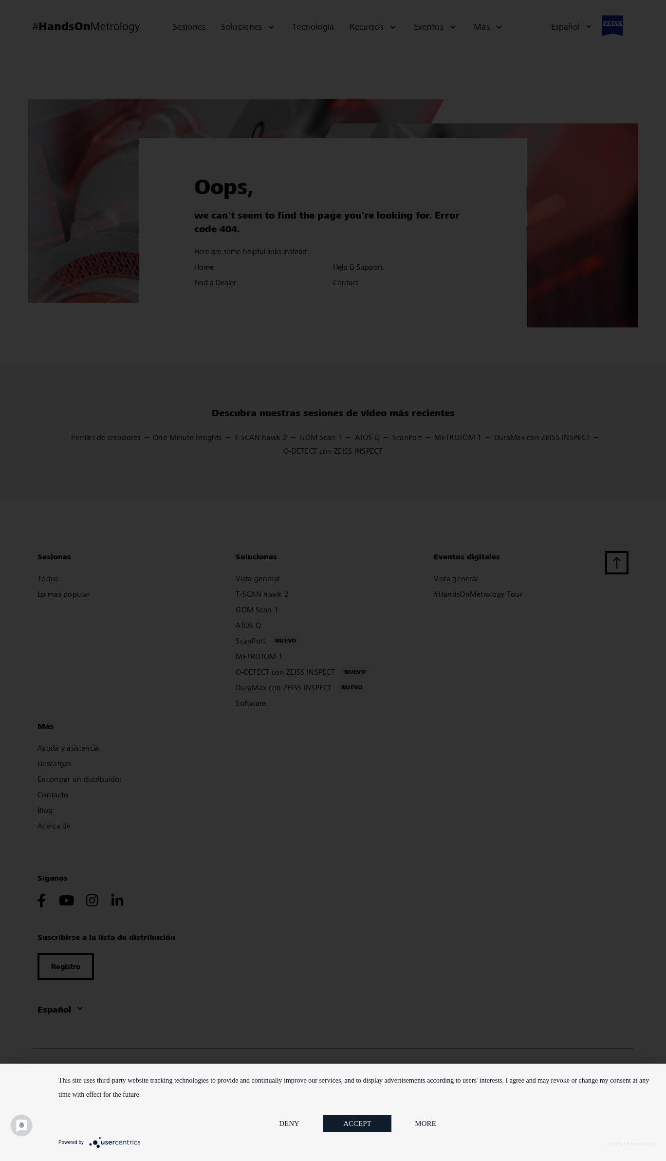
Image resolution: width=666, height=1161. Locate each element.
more (425, 1123)
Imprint (615, 1144)
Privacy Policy (641, 1144)
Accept (357, 1123)
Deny (289, 1123)
